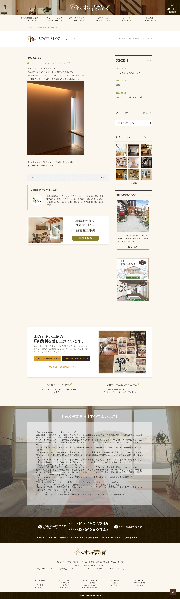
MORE (134, 183)
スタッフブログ (50, 63)
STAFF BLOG (134, 38)
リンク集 (140, 585)
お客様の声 (115, 580)
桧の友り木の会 (140, 583)
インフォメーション (54, 19)
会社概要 (149, 19)
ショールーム (140, 580)
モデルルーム (102, 19)
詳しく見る (133, 247)
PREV (33, 177)
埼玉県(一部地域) (102, 562)
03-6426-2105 (74, 569)
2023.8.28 (147, 38)
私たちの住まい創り (30, 19)
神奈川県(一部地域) (87, 562)
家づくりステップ (65, 580)
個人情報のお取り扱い (90, 587)
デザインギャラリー (78, 19)
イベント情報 (90, 583)
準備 (118, 85)
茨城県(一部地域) (117, 562)
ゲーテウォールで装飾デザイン (129, 73)
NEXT (103, 177)
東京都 (76, 562)
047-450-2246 (47, 569)
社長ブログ (65, 585)
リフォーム (126, 19)
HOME (122, 38)
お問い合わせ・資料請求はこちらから (62, 367)
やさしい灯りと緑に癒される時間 (130, 97)
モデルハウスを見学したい (76, 358)
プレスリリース (115, 585)
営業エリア (60, 562)
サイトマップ (65, 587)
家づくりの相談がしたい (47, 358)
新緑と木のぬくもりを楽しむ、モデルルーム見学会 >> (58, 390)
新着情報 (115, 583)
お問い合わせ (40, 587)
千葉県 (69, 562)
